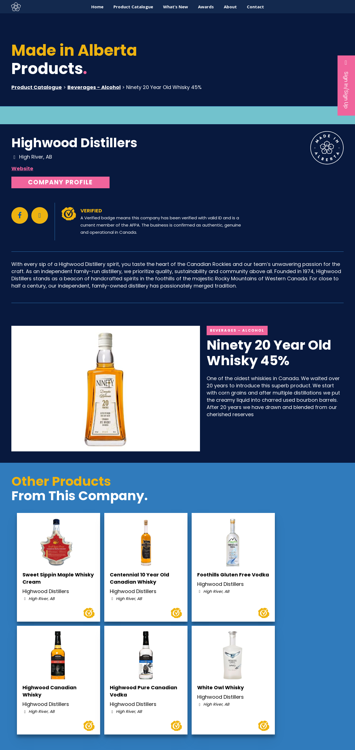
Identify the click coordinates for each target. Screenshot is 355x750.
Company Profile (60, 182)
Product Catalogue (36, 87)
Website (22, 168)
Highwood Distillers (74, 143)
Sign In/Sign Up (346, 84)
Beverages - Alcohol (94, 87)
